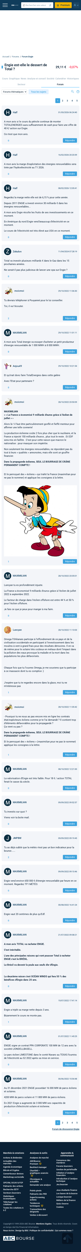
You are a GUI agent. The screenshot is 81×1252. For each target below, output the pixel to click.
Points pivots (36, 1190)
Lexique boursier (64, 1197)
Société (50, 78)
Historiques (73, 78)
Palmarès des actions (13, 1186)
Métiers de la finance (66, 1200)
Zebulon (17, 251)
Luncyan (17, 629)
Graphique (14, 78)
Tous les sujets (38, 92)
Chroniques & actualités (36, 1180)
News (23, 78)
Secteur (21, 84)
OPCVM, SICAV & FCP (13, 1182)
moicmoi (19, 290)
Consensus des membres (63, 1161)
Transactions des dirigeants (38, 1210)
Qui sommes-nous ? (64, 1230)
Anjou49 (17, 366)
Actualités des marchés (9, 1162)
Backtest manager (38, 1167)
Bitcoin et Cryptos (11, 1170)
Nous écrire (8, 1230)
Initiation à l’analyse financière (65, 1174)
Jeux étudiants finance (66, 1190)
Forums (15, 56)
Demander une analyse (40, 1185)
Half (15, 112)
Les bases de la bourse (66, 1193)
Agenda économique (12, 1167)
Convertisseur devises (13, 1173)
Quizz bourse (62, 1203)
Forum (60, 84)
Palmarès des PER (38, 1194)
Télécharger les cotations (10, 1203)
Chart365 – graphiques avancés (39, 1171)
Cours (5, 78)
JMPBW (17, 838)
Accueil (5, 56)
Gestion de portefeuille (66, 1169)
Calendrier (60, 78)
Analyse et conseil (36, 78)
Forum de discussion (65, 1129)
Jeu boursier (62, 1184)
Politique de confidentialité (42, 1230)
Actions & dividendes (12, 1157)
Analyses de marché (39, 1157)
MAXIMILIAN (20, 332)
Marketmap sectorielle (13, 1177)
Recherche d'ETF (11, 1189)
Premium (63, 5)
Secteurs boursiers (12, 1193)
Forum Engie (27, 56)
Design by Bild (21, 1230)
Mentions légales (44, 1224)
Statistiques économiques (9, 1197)
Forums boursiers (64, 1166)
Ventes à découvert (38, 1215)
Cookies (60, 1207)
